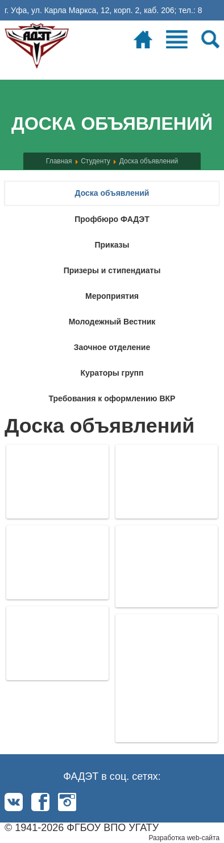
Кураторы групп (111, 372)
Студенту (95, 161)
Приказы (111, 244)
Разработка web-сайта (183, 838)
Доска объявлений (148, 161)
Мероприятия (112, 296)
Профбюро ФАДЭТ (112, 219)
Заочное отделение (112, 347)
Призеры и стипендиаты (112, 270)
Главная (59, 161)
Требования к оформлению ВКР (112, 398)
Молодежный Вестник (112, 321)
